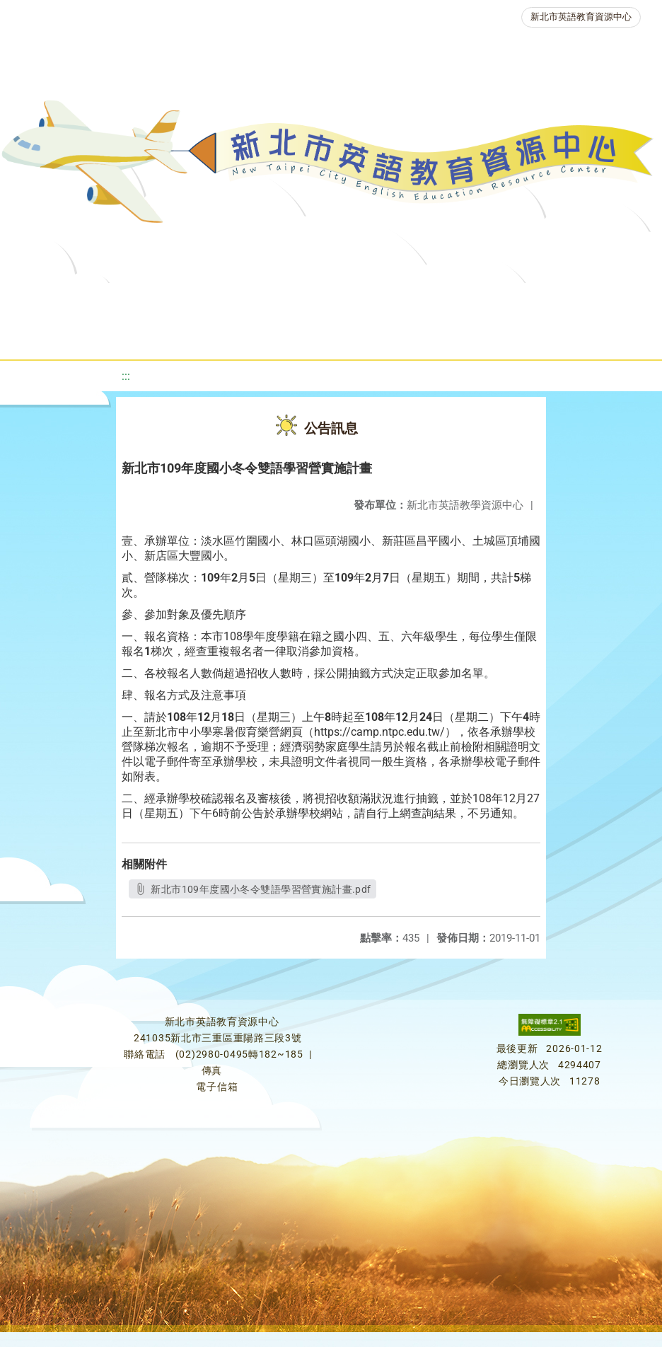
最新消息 (160, 300)
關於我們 (80, 300)
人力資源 (227, 335)
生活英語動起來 (322, 335)
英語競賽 (146, 335)
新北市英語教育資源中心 (581, 16)
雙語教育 (418, 335)
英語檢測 (565, 300)
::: (126, 376)
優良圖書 (484, 300)
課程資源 (224, 300)
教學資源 (304, 300)
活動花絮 (498, 335)
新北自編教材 (395, 300)
